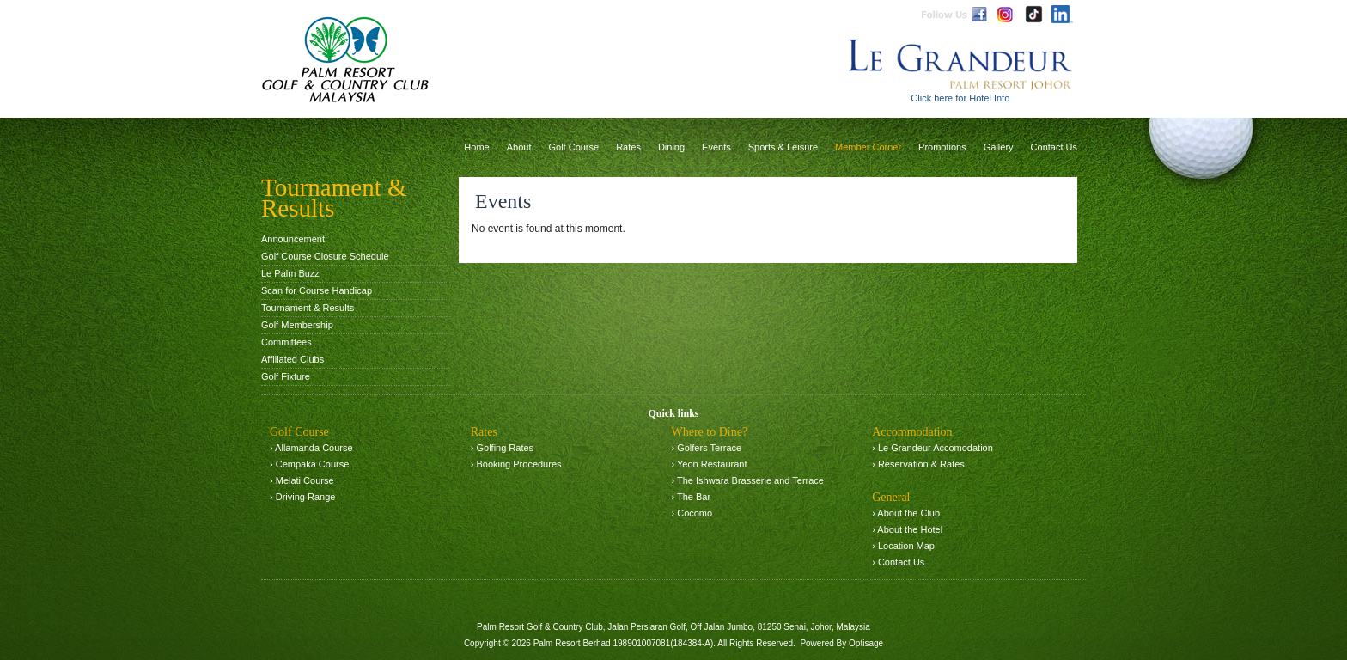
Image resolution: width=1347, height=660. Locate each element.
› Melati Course (302, 480)
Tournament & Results (307, 307)
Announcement (293, 239)
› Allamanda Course (311, 448)
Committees (286, 342)
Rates (628, 147)
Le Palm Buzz (290, 273)
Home (476, 147)
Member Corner (868, 147)
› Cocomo (691, 513)
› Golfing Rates (502, 448)
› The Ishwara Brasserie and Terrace (747, 480)
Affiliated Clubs (292, 359)
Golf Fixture (285, 376)
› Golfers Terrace (706, 448)
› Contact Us (898, 562)
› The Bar (690, 497)
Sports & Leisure (783, 147)
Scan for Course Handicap (316, 290)
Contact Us (1054, 147)
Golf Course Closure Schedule (325, 256)
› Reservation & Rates (918, 464)
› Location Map (903, 546)
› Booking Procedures (516, 464)
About (519, 147)
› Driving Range (302, 497)
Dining (671, 147)
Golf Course (573, 147)
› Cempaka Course (309, 464)
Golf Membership (297, 325)
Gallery (999, 147)
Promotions (942, 147)
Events (716, 147)
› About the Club (906, 513)
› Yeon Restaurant (709, 464)
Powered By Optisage (841, 643)
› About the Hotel (907, 529)
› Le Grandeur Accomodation (932, 448)
